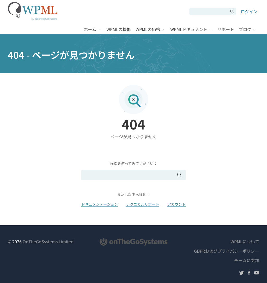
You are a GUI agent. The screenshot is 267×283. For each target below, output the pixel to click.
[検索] (208, 11)
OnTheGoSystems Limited (48, 241)
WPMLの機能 (118, 29)
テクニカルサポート (142, 204)
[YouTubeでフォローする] (256, 273)
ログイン (249, 11)
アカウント (176, 204)
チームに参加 (246, 260)
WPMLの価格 (148, 29)
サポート (225, 29)
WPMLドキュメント (188, 29)
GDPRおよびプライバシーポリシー (226, 251)
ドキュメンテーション (99, 204)
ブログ (245, 29)
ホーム (90, 29)
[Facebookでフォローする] (249, 273)
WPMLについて (244, 241)
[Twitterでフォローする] (241, 273)
